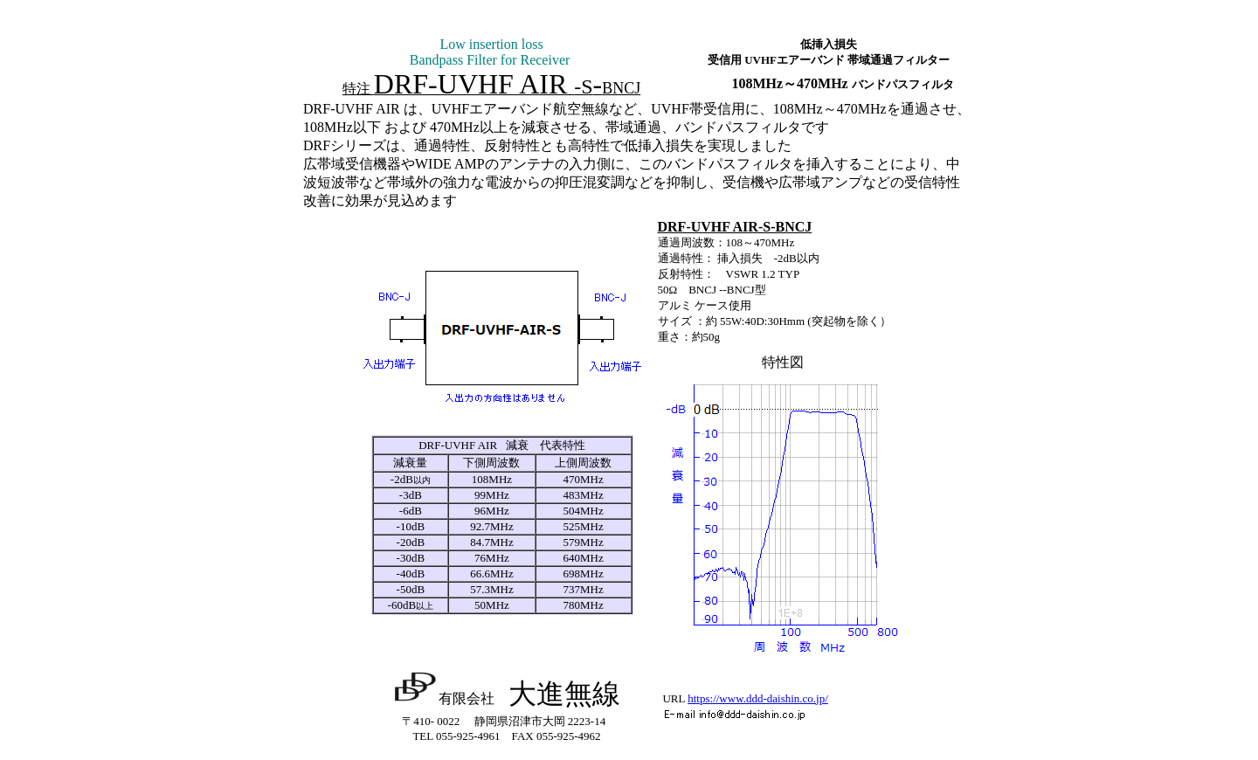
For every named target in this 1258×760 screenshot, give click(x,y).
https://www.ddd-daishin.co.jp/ (758, 698)
